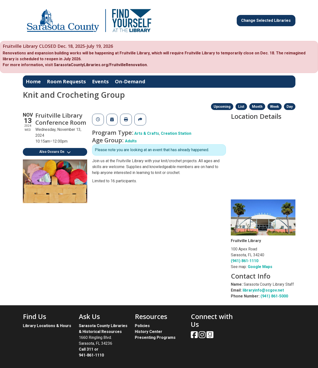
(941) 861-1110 (244, 260)
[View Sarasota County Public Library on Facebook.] (195, 336)
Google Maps (260, 266)
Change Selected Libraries (266, 20)
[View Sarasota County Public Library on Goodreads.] (210, 336)
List (241, 107)
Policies (142, 325)
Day (290, 107)
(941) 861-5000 (274, 296)
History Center (148, 331)
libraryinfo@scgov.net (263, 290)
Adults (131, 141)
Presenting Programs (155, 337)
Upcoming (222, 107)
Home (33, 81)
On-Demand (130, 81)
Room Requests (66, 81)
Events (100, 81)
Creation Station (176, 133)
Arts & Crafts (146, 133)
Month (257, 107)
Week (274, 107)
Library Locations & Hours (47, 325)
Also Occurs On (54, 152)
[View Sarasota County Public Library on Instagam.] (203, 336)
